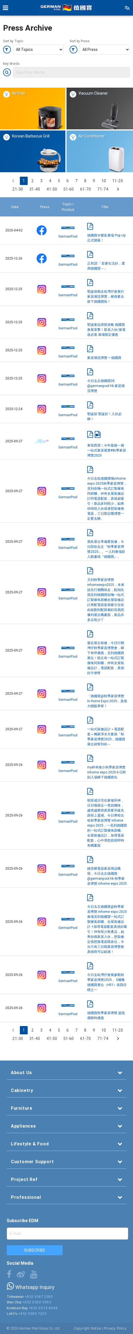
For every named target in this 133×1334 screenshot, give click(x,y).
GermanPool (67, 230)
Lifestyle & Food (30, 1143)
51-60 (68, 189)
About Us (21, 1072)
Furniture (21, 1108)
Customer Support (32, 1161)
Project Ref (24, 1179)
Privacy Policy (115, 1328)
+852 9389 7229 (32, 1313)
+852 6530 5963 (36, 1302)
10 (103, 180)
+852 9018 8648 (43, 1308)
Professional (26, 1197)
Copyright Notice (87, 1328)
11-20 (117, 180)
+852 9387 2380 (39, 1296)
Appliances (23, 1126)
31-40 (34, 189)
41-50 (51, 189)
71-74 (102, 189)
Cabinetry (22, 1090)
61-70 (85, 189)
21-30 (17, 189)
